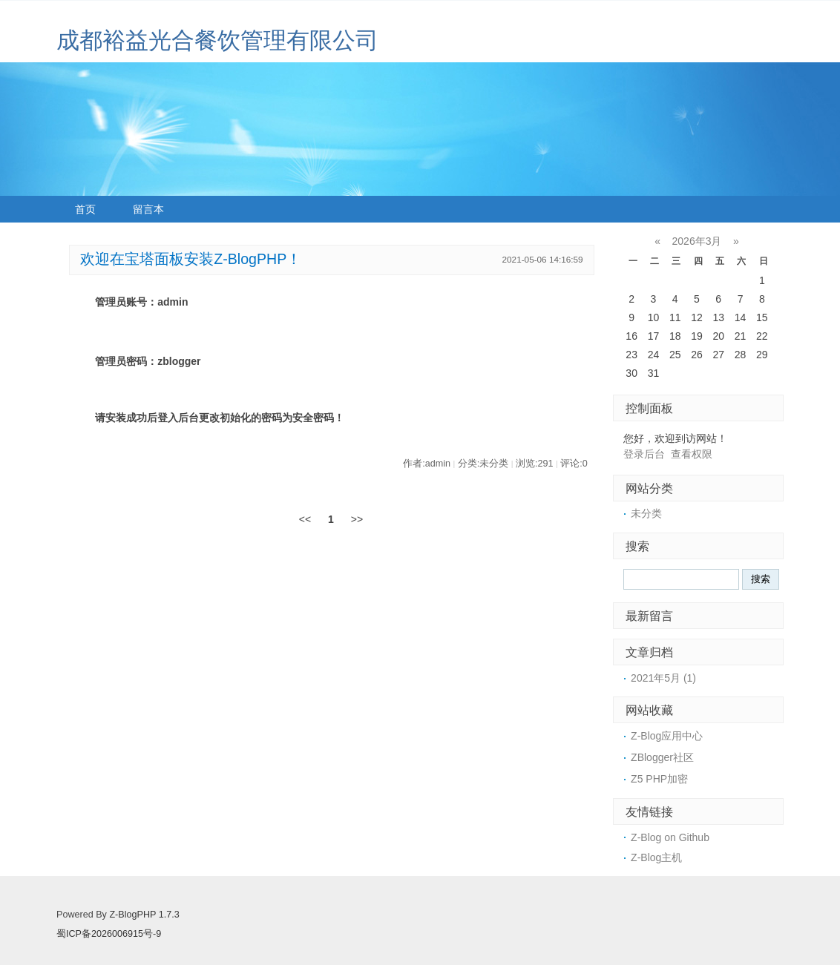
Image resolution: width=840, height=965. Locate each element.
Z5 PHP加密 (659, 779)
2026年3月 (697, 241)
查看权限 (691, 454)
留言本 (148, 209)
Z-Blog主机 (656, 857)
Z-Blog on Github (670, 837)
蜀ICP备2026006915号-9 (108, 934)
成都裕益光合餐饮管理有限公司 (217, 40)
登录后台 (644, 454)
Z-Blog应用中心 (667, 736)
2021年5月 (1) (663, 678)
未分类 (646, 513)
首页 (85, 209)
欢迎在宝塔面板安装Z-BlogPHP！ (190, 259)
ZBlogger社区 (662, 757)
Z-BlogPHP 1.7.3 (144, 914)
